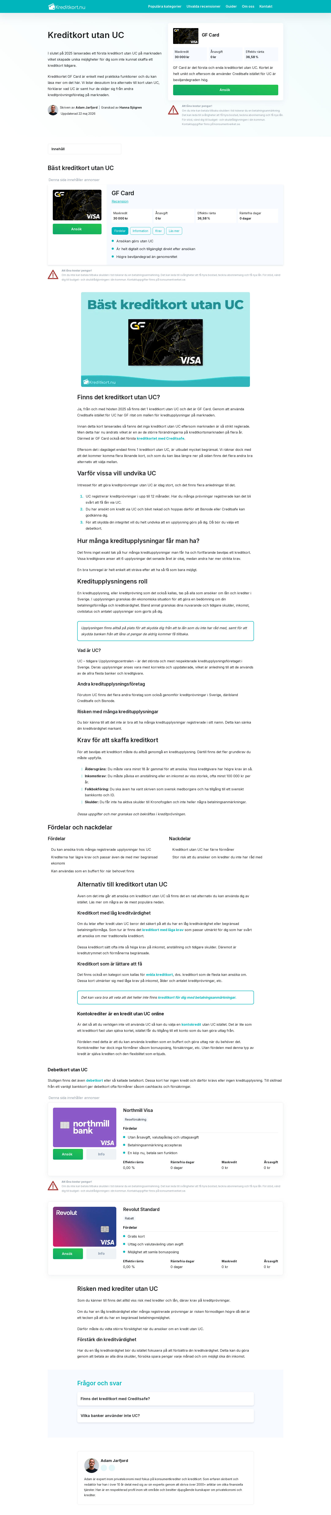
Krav (159, 231)
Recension (120, 201)
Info (101, 1154)
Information (141, 231)
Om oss (248, 6)
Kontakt (265, 6)
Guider (231, 6)
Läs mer (174, 231)
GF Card (210, 35)
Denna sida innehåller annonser (74, 180)
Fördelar (120, 231)
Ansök (225, 90)
